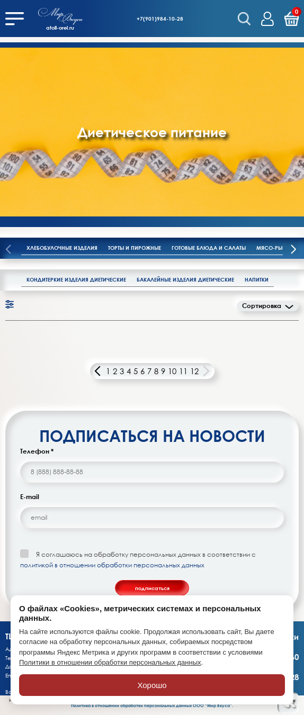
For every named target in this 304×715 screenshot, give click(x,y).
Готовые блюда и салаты (209, 248)
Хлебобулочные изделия (61, 248)
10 (172, 371)
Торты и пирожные (134, 248)
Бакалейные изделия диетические (185, 279)
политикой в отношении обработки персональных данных (112, 565)
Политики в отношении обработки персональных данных (110, 662)
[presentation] (293, 250)
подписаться (152, 588)
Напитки (257, 279)
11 (183, 371)
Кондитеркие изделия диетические (76, 279)
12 (194, 371)
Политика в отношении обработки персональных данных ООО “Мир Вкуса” (151, 705)
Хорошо (151, 685)
